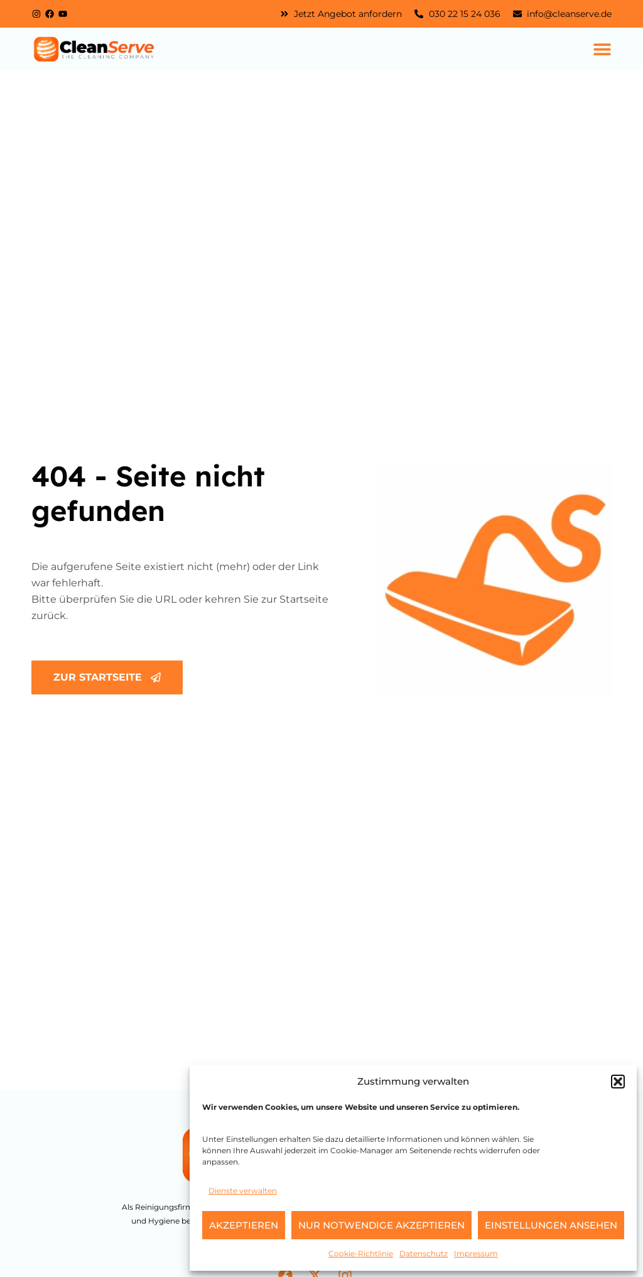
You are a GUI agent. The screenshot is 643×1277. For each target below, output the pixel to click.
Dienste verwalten (242, 1190)
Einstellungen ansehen (551, 1225)
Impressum (476, 1253)
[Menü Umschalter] (602, 49)
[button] (618, 1081)
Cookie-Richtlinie (360, 1253)
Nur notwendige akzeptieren (381, 1225)
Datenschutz (423, 1253)
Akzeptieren (243, 1225)
